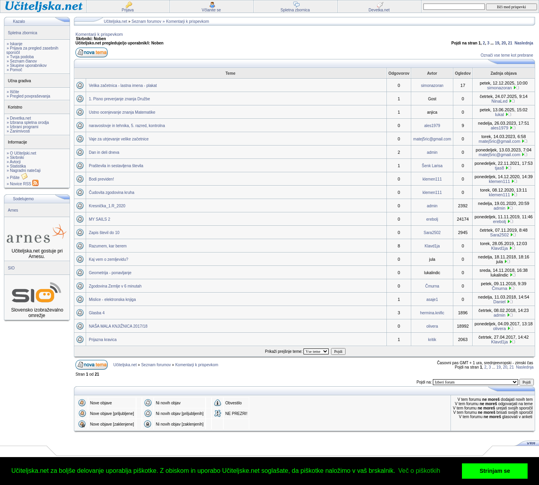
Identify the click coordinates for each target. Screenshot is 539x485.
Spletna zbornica (22, 33)
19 (497, 43)
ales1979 (432, 126)
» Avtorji (13, 162)
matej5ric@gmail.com (432, 139)
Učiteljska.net (115, 21)
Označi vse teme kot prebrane (507, 55)
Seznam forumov (147, 21)
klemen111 (432, 179)
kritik (432, 339)
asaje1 (432, 299)
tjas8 (499, 168)
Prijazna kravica (103, 339)
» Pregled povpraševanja (28, 96)
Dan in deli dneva (104, 152)
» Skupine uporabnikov (27, 65)
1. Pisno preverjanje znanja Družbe (119, 99)
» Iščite (13, 92)
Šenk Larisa (432, 166)
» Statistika (16, 166)
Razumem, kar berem (108, 246)
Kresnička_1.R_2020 (107, 206)
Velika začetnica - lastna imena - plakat (123, 85)
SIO (11, 268)
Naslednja (524, 43)
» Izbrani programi (23, 127)
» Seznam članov (22, 61)
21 (510, 43)
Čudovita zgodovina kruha (111, 192)
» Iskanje (14, 44)
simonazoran (432, 85)
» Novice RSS (23, 184)
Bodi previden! (101, 179)
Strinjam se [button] (495, 471)
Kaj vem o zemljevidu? (108, 259)
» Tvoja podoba (20, 57)
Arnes (13, 210)
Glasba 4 (97, 313)
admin (432, 152)
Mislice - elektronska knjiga (112, 299)
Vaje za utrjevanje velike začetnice (119, 139)
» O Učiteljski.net (21, 153)
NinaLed (499, 101)
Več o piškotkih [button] (419, 470)
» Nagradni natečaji (23, 170)
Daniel (499, 301)
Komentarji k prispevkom (187, 21)
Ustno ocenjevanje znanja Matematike (122, 112)
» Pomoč (14, 70)
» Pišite (17, 177)
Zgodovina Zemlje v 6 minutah (115, 286)
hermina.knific (432, 313)
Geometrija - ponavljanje (110, 273)
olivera (432, 326)
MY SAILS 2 (99, 219)
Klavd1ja (432, 246)
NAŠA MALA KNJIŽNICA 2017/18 (118, 326)
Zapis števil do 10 (104, 233)
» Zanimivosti (18, 131)
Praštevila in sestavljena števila (116, 166)
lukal (499, 114)
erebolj (432, 219)
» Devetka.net (19, 118)
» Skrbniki (15, 157)
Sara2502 (432, 233)
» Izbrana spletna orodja (28, 122)
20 (503, 43)
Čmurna (432, 286)
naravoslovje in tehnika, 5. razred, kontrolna (127, 126)
